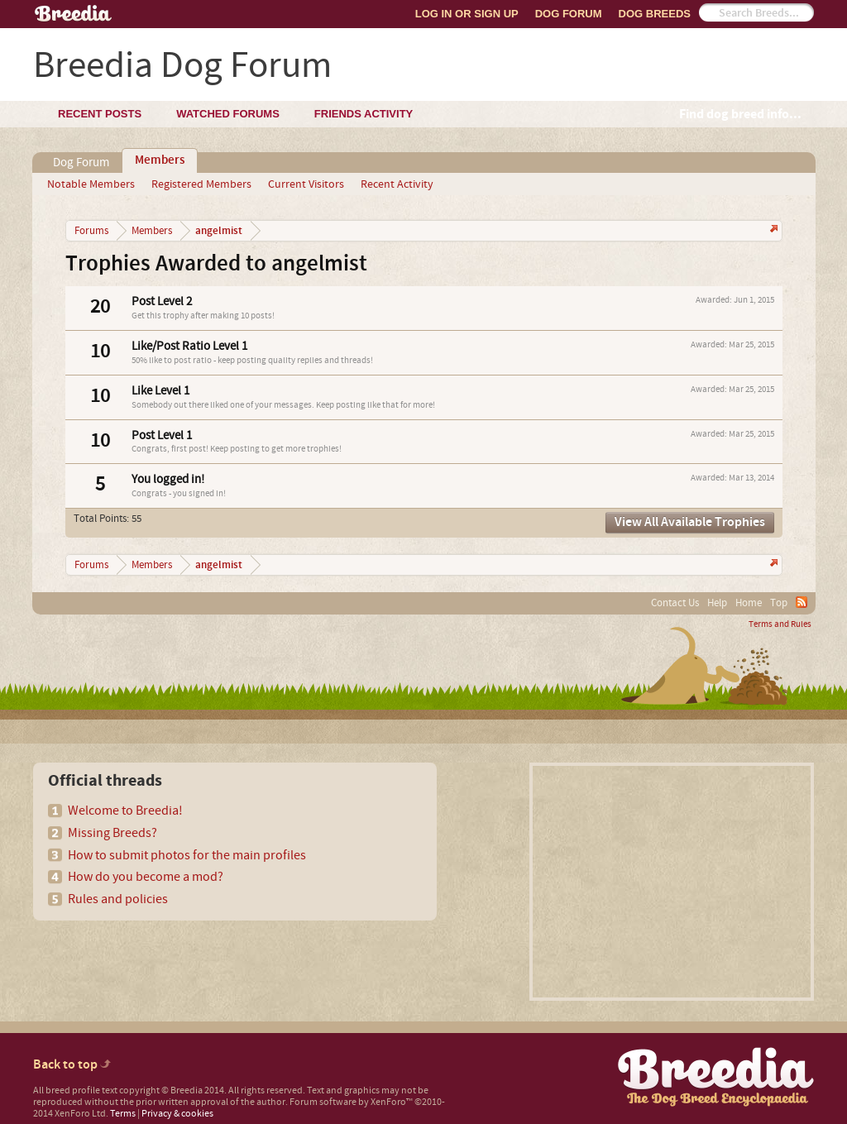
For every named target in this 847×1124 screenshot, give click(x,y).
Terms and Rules (780, 624)
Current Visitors (306, 184)
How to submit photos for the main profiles (187, 855)
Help (717, 603)
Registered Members (201, 184)
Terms (123, 1113)
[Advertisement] (672, 881)
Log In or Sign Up (467, 13)
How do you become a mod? (145, 876)
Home (748, 603)
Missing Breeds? (112, 833)
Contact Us (675, 603)
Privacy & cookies (177, 1113)
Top (778, 603)
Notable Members (91, 184)
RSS (801, 602)
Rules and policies (118, 899)
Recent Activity (397, 184)
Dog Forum (568, 13)
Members (159, 160)
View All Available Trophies (690, 522)
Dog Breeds (655, 13)
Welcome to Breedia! (125, 810)
